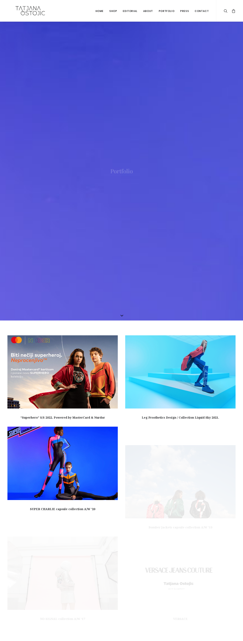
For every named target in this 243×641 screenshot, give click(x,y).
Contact (202, 11)
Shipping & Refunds (22, 600)
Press (184, 11)
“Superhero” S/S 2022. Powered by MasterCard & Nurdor (62, 171)
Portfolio (166, 11)
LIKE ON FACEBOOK (185, 583)
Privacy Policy (17, 609)
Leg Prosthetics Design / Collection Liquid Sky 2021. (180, 171)
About (148, 11)
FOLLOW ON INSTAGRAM (189, 600)
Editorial (130, 11)
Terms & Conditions (21, 592)
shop (113, 11)
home (99, 11)
